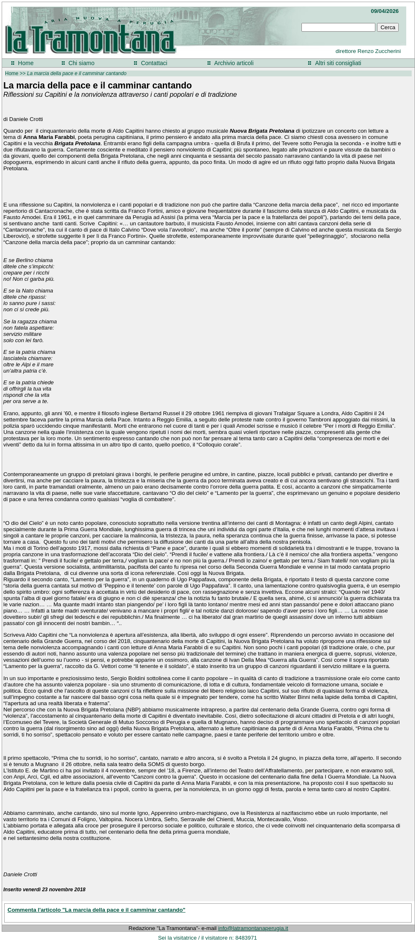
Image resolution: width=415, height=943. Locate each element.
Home (25, 63)
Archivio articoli (233, 63)
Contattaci (154, 63)
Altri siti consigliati (338, 63)
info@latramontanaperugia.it (253, 928)
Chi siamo (81, 63)
